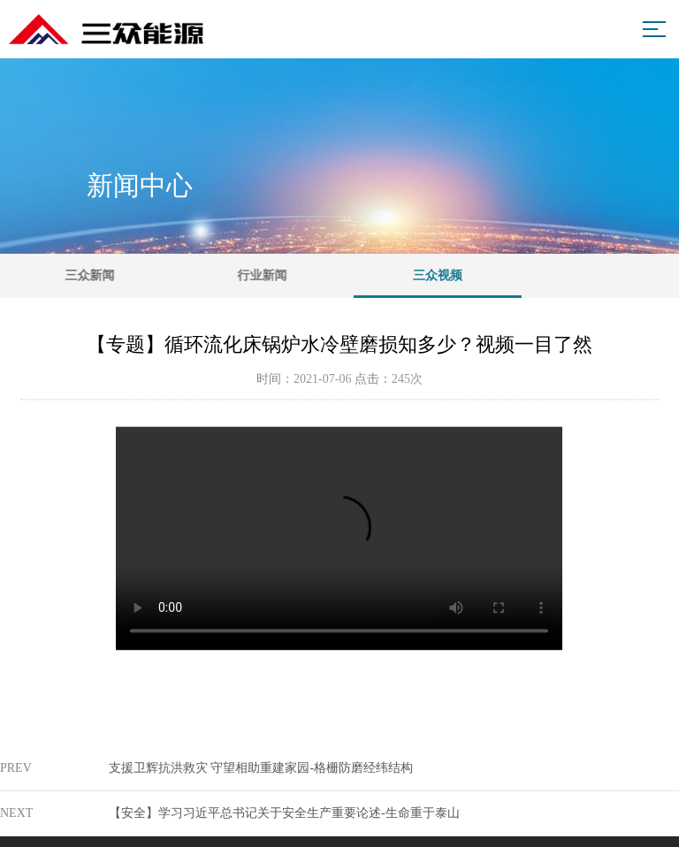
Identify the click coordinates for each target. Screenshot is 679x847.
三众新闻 (95, 275)
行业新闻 (271, 275)
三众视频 (452, 283)
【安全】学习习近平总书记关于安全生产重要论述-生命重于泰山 (284, 813)
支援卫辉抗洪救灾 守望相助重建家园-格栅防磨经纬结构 (261, 768)
